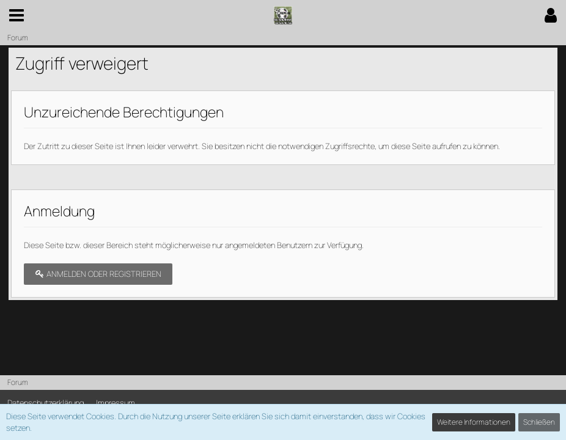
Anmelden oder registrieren (98, 273)
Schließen (539, 422)
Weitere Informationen (473, 422)
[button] (16, 15)
